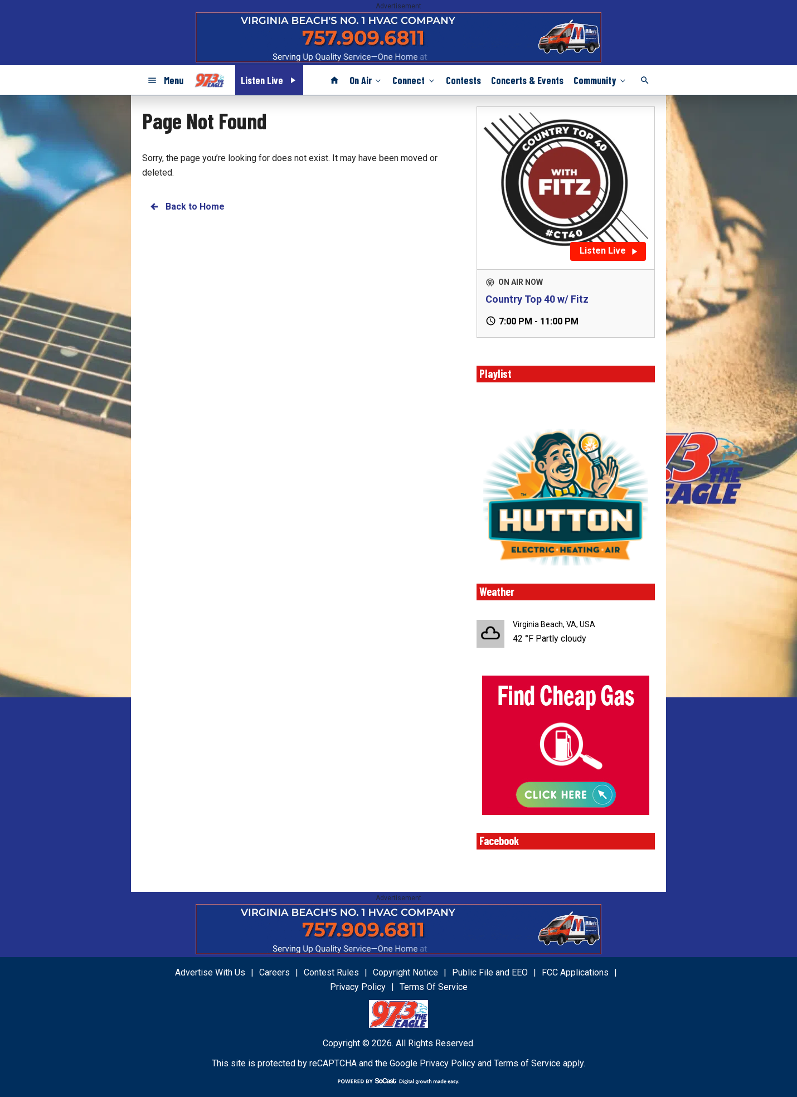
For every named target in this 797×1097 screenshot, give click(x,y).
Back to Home (187, 206)
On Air (366, 79)
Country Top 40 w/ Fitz (537, 299)
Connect (414, 79)
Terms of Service (527, 1063)
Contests (463, 80)
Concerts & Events (527, 80)
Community (601, 79)
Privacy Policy (447, 1063)
